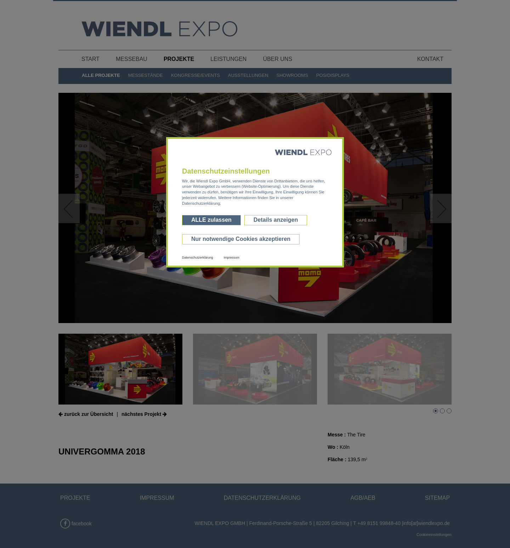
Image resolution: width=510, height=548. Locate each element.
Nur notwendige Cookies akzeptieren (240, 239)
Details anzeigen (276, 220)
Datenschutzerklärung (197, 257)
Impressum (232, 257)
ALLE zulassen (211, 220)
